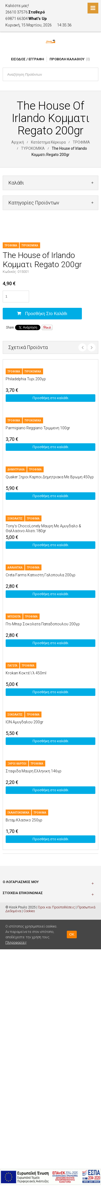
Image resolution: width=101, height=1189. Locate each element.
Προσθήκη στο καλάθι (46, 313)
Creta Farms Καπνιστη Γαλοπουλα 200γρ (40, 575)
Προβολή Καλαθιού (67, 59)
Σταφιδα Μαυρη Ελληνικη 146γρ (33, 771)
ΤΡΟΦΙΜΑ (81, 142)
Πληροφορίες (16, 942)
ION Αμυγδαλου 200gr (24, 722)
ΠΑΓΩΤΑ (13, 665)
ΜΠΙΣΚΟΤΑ (14, 616)
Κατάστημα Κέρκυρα (48, 142)
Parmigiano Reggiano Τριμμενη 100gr (38, 428)
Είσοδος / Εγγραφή (27, 59)
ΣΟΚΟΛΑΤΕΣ (15, 518)
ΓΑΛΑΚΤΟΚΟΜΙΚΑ (18, 812)
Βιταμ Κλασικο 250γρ (24, 820)
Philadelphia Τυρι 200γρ (26, 379)
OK (71, 934)
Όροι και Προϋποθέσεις (56, 907)
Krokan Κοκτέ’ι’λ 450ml (26, 673)
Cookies (29, 911)
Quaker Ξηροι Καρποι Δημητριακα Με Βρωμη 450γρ (50, 477)
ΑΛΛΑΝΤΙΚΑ (15, 567)
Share (10, 327)
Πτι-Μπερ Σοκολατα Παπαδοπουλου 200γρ (43, 624)
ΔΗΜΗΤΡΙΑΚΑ (16, 469)
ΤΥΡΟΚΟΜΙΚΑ (33, 148)
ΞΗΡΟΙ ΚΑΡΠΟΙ (17, 763)
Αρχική (17, 142)
